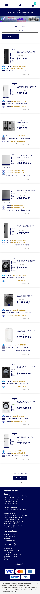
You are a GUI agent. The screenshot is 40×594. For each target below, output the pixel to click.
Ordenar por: (20, 27)
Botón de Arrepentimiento (12, 554)
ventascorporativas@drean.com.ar (15, 509)
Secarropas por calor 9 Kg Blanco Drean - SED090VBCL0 (26, 401)
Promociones (8, 548)
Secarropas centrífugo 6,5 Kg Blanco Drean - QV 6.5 (27, 330)
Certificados (8, 560)
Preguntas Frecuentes (11, 536)
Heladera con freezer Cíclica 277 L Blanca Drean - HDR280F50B (26, 436)
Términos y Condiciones (11, 550)
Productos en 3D (9, 540)
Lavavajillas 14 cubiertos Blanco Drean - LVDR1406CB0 (26, 156)
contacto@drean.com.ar (11, 504)
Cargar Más (20, 478)
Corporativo (8, 558)
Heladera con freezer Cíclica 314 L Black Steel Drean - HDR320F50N (26, 51)
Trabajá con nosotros (11, 556)
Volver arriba (20, 483)
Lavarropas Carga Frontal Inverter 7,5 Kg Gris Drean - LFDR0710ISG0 (27, 260)
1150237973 (15, 502)
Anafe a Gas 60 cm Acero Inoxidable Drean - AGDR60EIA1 (27, 121)
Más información (9, 527)
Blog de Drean (8, 538)
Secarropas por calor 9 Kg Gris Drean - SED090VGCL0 (27, 366)
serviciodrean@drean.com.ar (13, 525)
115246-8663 (16, 498)
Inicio (20, 10)
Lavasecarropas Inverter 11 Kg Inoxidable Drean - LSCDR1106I (25, 295)
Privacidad (7, 552)
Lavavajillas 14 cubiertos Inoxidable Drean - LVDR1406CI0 (27, 191)
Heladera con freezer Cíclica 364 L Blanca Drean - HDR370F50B (26, 86)
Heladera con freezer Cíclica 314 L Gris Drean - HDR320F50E (26, 226)
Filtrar (10, 36)
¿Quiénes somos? (9, 534)
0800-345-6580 (20, 500)
